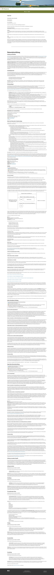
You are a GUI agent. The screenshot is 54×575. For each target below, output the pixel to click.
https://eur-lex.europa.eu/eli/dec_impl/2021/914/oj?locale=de (17, 451)
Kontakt (29, 11)
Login (52, 8)
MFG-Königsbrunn (5, 9)
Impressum (8, 119)
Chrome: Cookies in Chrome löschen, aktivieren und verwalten (15, 274)
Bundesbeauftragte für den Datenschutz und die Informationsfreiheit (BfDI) (21, 156)
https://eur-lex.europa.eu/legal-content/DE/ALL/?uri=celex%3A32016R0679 (17, 89)
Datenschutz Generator (17, 565)
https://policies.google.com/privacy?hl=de (18, 456)
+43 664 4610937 (12, 118)
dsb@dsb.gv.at (14, 163)
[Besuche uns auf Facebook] (7, 570)
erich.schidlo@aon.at (12, 117)
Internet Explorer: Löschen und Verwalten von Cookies (14, 279)
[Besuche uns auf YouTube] (9, 570)
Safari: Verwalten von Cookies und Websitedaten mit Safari (15, 276)
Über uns (25, 11)
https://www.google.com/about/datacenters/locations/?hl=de (15, 413)
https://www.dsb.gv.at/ (12, 155)
